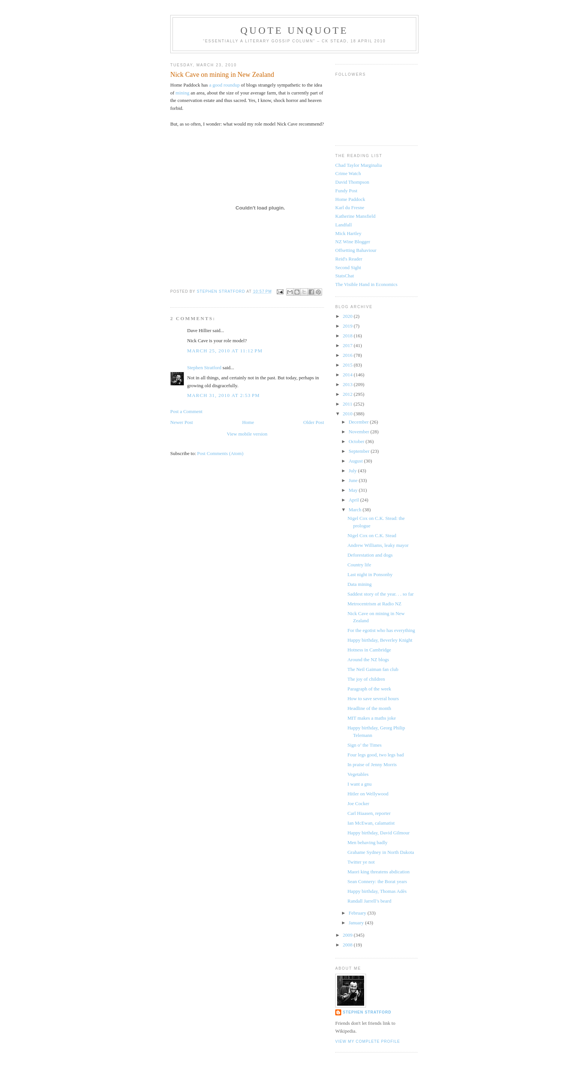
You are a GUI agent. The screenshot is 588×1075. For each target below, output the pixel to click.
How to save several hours (373, 698)
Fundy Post (346, 190)
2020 (348, 316)
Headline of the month (369, 708)
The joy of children (366, 679)
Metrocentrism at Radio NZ (374, 603)
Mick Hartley (348, 233)
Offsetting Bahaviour (355, 250)
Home (248, 422)
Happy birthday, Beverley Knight (379, 640)
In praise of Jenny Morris (371, 764)
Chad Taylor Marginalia (358, 165)
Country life (359, 564)
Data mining (359, 584)
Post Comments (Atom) (220, 453)
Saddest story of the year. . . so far (380, 594)
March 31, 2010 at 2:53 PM (223, 395)
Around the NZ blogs (368, 659)
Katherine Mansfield (355, 216)
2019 (348, 326)
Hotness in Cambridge (369, 650)
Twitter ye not (361, 862)
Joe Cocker (358, 803)
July (353, 470)
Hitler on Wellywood (367, 794)
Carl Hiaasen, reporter (368, 813)
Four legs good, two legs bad (375, 755)
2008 (348, 945)
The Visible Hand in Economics (366, 284)
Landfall (343, 225)
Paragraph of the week (369, 689)
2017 (348, 345)
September (360, 451)
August (356, 461)
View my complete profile (367, 1041)
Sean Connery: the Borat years (377, 881)
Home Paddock (350, 199)
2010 (348, 413)
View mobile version (247, 434)
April (354, 500)
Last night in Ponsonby (369, 574)
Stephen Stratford (204, 367)
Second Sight (348, 267)
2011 (348, 404)
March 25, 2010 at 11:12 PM (224, 350)
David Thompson (352, 182)
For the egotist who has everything (381, 630)
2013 (348, 384)
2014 (348, 374)
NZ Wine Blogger (352, 241)
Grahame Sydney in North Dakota (380, 852)
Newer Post (181, 422)
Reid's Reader (348, 259)
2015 (348, 365)
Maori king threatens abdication (378, 871)
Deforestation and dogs (370, 555)
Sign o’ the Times (364, 745)
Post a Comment (186, 411)
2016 (348, 355)
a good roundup (225, 85)
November (359, 431)
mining (182, 93)
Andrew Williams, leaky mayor (377, 545)
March (356, 509)
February (358, 913)
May (354, 490)
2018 (348, 335)
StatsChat (344, 275)
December (359, 422)
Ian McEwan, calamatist (370, 823)
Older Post (313, 422)
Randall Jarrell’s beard (369, 901)
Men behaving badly (367, 842)
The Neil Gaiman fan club (372, 669)
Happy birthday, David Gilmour (378, 832)
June (354, 480)
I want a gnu (359, 784)
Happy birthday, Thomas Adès (376, 891)
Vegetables (357, 774)
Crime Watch (348, 173)
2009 (348, 935)
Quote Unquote (294, 30)
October (357, 441)
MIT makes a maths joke (371, 718)
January (357, 922)
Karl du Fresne (349, 207)
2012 (348, 394)
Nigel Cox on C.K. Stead (371, 535)
